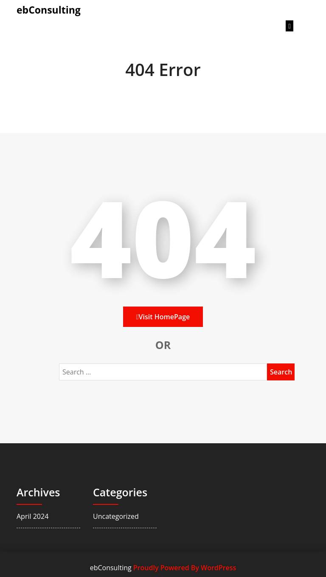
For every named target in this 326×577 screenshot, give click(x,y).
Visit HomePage (163, 316)
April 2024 (32, 516)
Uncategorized (116, 516)
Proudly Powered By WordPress (184, 567)
